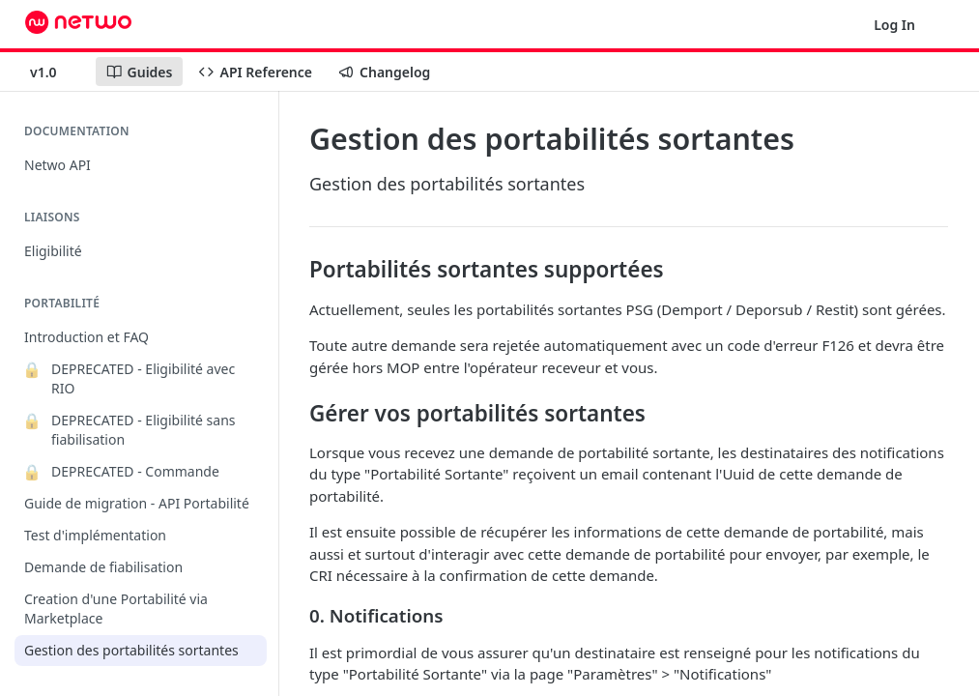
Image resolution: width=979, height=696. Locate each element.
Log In (894, 24)
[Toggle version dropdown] (55, 71)
